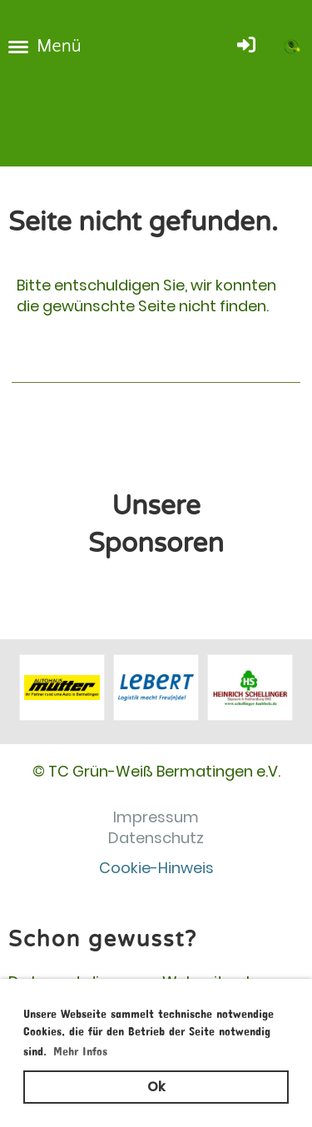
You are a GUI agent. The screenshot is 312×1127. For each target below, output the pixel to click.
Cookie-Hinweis (156, 867)
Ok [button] (156, 1086)
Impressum (156, 817)
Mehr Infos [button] (80, 1048)
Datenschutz (156, 837)
